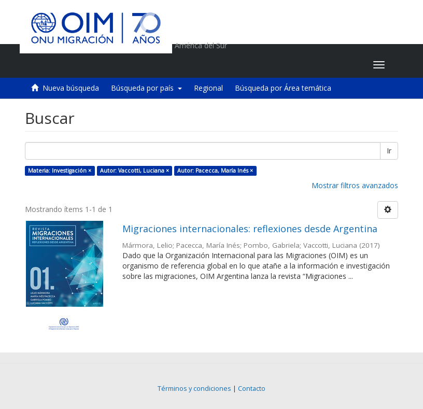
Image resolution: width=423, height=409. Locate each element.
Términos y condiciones (194, 388)
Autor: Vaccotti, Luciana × (134, 170)
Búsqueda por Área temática (283, 88)
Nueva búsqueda (71, 88)
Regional (208, 88)
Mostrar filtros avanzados (355, 185)
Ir (389, 151)
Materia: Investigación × (59, 170)
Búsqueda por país (146, 88)
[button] (300, 65)
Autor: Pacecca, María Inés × (215, 170)
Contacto (251, 388)
